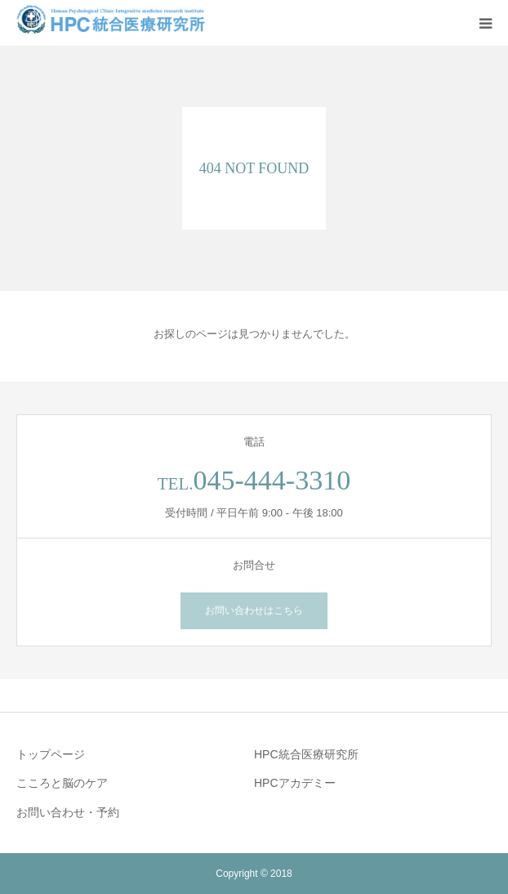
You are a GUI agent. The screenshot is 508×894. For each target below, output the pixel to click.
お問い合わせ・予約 (67, 812)
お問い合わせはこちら (254, 610)
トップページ (50, 754)
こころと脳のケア (62, 782)
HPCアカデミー (295, 782)
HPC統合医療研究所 (306, 754)
